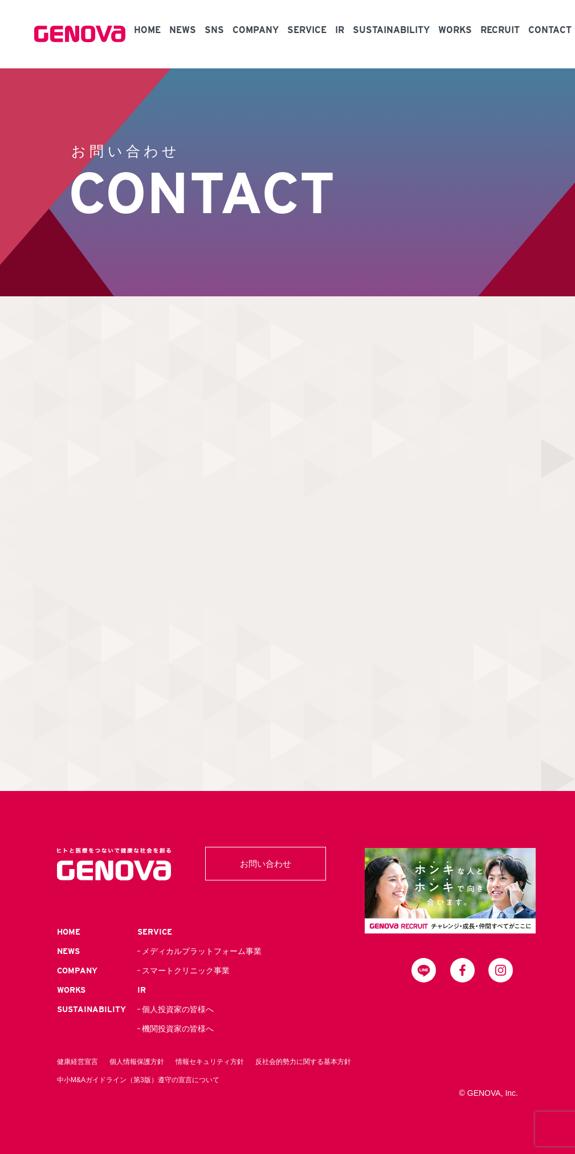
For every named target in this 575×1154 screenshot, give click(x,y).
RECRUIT (500, 30)
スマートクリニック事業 (186, 970)
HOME (147, 30)
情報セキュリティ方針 (210, 1062)
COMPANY (256, 30)
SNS (214, 30)
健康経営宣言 (77, 1062)
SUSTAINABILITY (391, 30)
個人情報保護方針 (136, 1062)
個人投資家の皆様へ (178, 1009)
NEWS (182, 30)
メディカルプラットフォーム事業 (202, 951)
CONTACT (550, 30)
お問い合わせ (265, 863)
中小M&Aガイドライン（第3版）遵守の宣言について (138, 1080)
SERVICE (307, 30)
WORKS (455, 30)
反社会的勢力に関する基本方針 (303, 1062)
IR (339, 30)
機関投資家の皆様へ (178, 1028)
